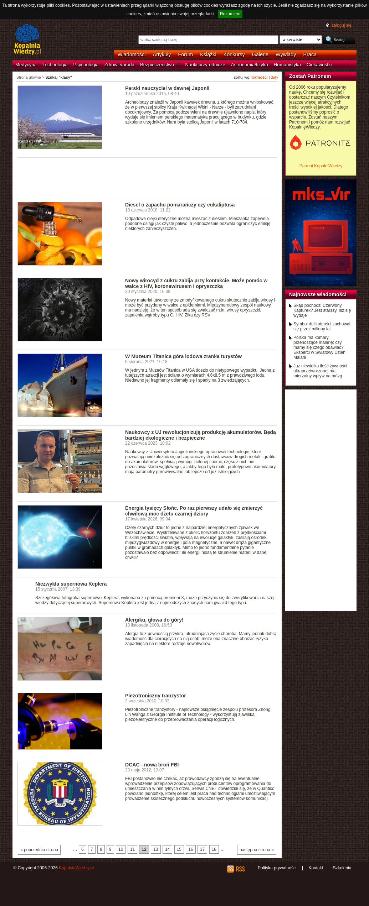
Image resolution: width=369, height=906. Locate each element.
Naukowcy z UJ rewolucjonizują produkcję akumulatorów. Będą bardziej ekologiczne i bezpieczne (200, 435)
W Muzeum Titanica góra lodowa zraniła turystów (183, 356)
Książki (208, 54)
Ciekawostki (319, 64)
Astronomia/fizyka (249, 64)
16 (190, 849)
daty (274, 77)
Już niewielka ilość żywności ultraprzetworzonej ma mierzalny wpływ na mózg (320, 370)
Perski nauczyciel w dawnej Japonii (167, 88)
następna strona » (257, 849)
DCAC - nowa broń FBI (152, 765)
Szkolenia (342, 867)
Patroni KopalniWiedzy (321, 165)
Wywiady (286, 54)
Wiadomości (131, 54)
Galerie (260, 54)
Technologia (54, 64)
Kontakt (315, 867)
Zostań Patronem (310, 76)
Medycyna (26, 64)
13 (155, 849)
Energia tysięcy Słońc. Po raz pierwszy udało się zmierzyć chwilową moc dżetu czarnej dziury (194, 511)
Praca (310, 54)
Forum (185, 54)
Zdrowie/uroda (119, 64)
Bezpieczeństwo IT (160, 64)
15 (179, 849)
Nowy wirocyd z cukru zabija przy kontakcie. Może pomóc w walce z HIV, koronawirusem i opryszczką (196, 283)
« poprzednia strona (39, 849)
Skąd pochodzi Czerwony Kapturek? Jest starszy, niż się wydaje (322, 310)
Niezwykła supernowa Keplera (71, 584)
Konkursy (234, 54)
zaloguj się (342, 25)
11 (132, 849)
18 (214, 849)
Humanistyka (287, 64)
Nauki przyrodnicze (205, 64)
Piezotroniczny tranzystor (155, 695)
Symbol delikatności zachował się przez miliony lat (321, 326)
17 (202, 849)
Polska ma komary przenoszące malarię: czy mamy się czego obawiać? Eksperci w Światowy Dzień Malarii (319, 347)
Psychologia (86, 64)
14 (167, 849)
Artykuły (162, 54)
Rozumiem (230, 13)
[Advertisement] (147, 177)
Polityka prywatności (277, 867)
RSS (240, 869)
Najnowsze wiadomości (318, 294)
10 (120, 849)
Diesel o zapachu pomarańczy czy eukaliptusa (180, 205)
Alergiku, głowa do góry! (154, 620)
